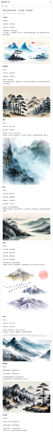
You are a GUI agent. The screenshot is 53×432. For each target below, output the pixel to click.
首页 (2, 6)
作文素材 (19, 13)
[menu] (50, 2)
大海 (4, 13)
